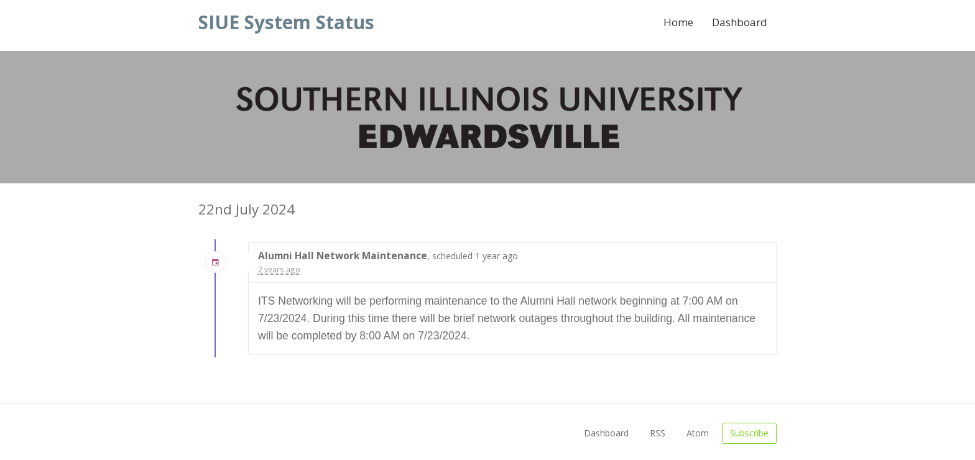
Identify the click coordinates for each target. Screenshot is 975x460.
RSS (657, 433)
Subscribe (749, 433)
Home (678, 22)
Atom (697, 433)
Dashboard (739, 22)
